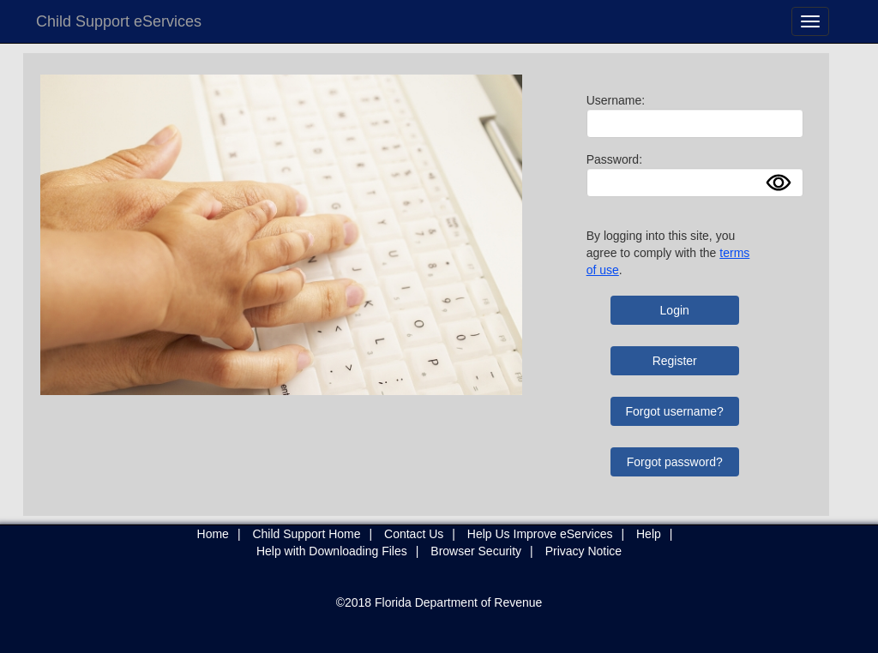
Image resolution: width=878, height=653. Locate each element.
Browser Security (475, 551)
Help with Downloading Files (331, 551)
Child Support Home (306, 534)
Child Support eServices (118, 21)
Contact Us (413, 534)
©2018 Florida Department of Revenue (439, 602)
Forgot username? (675, 411)
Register (674, 361)
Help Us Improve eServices (540, 534)
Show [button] (783, 182)
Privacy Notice (583, 551)
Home (213, 534)
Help (648, 534)
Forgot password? (675, 462)
